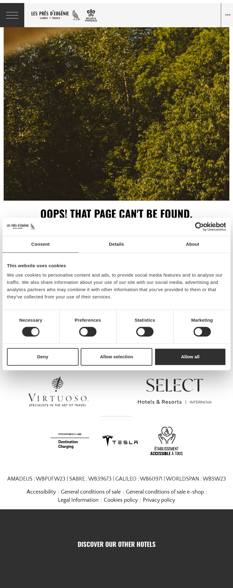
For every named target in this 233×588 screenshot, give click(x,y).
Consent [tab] (40, 244)
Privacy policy (159, 500)
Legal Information (78, 500)
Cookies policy (121, 500)
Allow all (190, 356)
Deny (42, 356)
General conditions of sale (91, 492)
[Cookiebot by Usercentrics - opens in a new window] (199, 226)
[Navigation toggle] (227, 15)
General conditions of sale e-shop (165, 492)
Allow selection (116, 356)
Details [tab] (116, 244)
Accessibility (41, 492)
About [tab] (192, 244)
